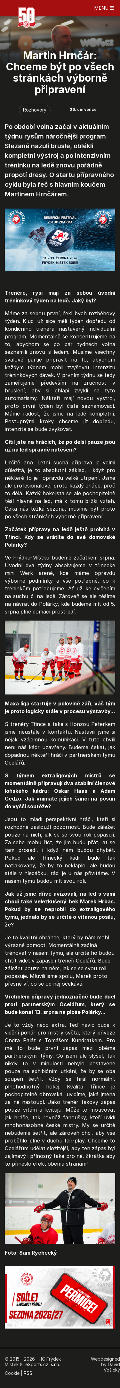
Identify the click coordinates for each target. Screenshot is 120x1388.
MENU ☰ (104, 8)
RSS (28, 1373)
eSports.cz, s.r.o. (42, 1364)
